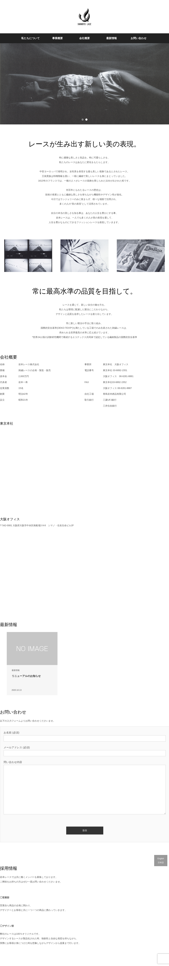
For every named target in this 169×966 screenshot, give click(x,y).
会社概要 (84, 38)
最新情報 (111, 38)
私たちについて (30, 38)
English (160, 858)
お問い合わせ (138, 38)
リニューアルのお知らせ (26, 676)
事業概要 (57, 38)
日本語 (161, 862)
